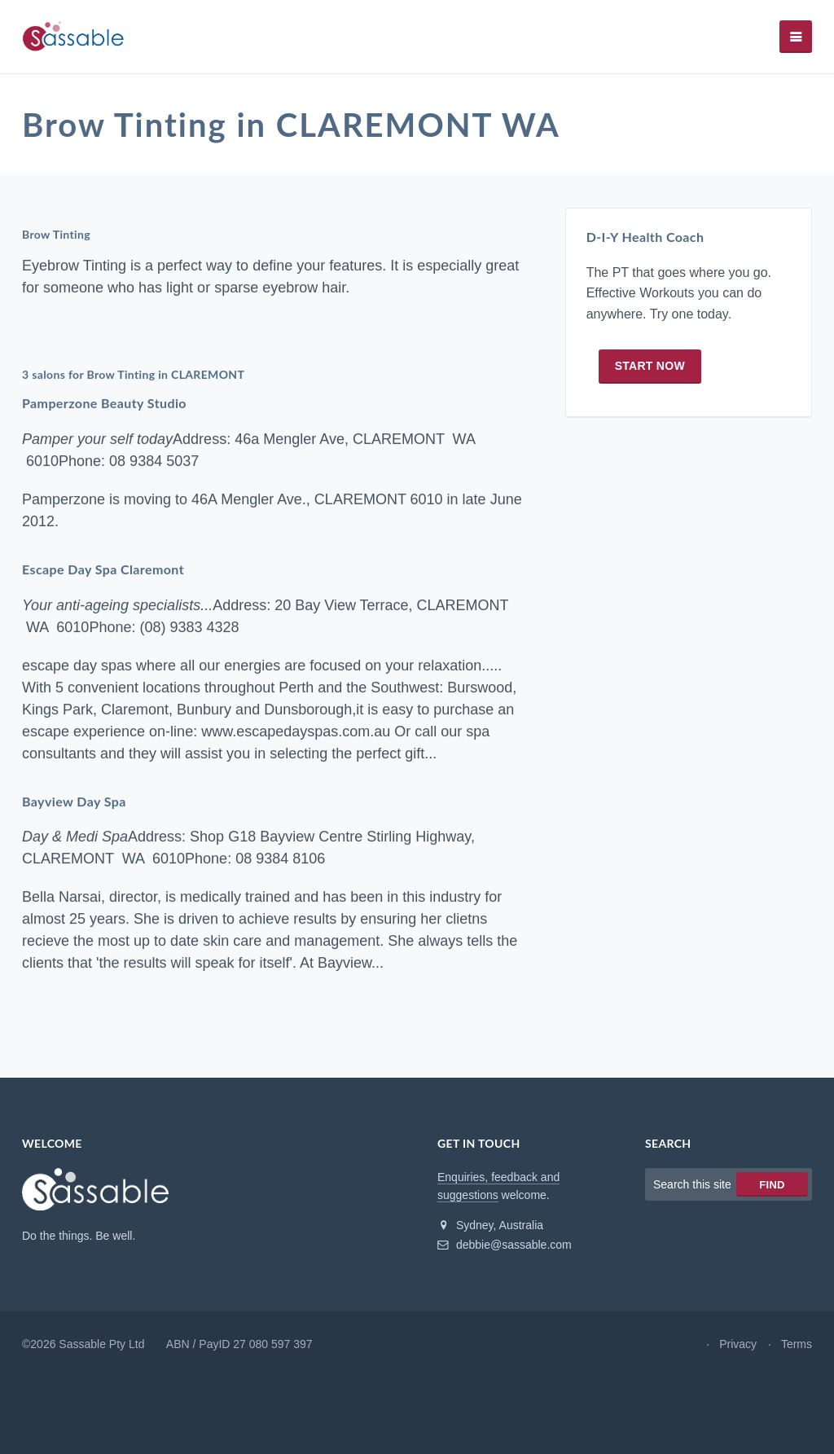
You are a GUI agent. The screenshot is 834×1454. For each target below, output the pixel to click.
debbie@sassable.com (504, 1244)
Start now (650, 365)
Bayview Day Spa (74, 801)
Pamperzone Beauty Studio (104, 403)
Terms (796, 1344)
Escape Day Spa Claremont (103, 569)
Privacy (738, 1344)
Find (771, 1185)
